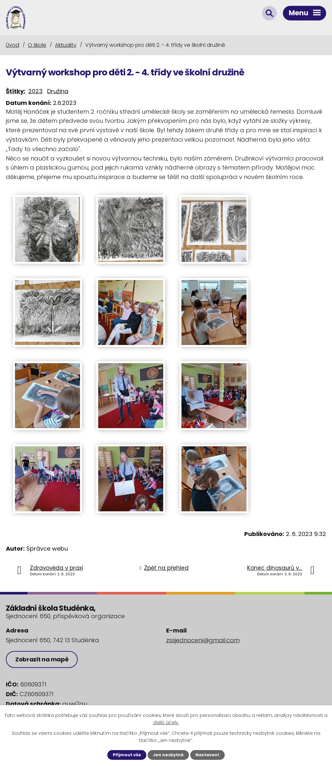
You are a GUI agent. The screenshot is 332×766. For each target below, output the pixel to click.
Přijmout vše (127, 755)
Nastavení (207, 755)
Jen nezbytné (168, 755)
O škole (37, 45)
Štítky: (15, 91)
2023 (35, 91)
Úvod (12, 45)
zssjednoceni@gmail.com (203, 640)
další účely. (166, 722)
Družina (57, 91)
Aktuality (65, 45)
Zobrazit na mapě (41, 659)
